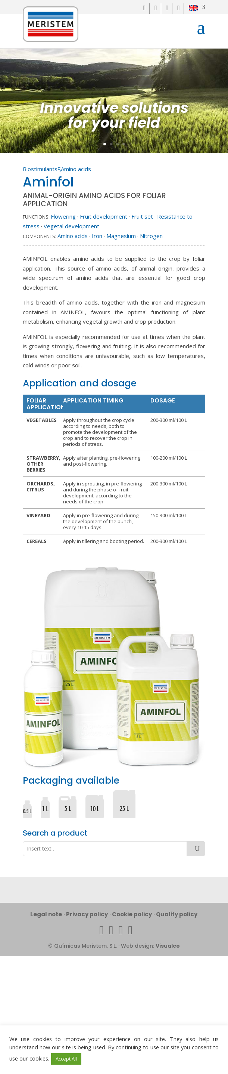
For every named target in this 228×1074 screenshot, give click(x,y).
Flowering (63, 216)
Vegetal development (71, 226)
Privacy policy (87, 914)
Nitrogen (151, 236)
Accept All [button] (66, 1058)
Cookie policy (132, 914)
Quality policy (176, 914)
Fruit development (103, 216)
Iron (97, 236)
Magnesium (121, 236)
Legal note (46, 914)
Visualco (168, 946)
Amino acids (76, 169)
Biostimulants (40, 169)
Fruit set (142, 216)
